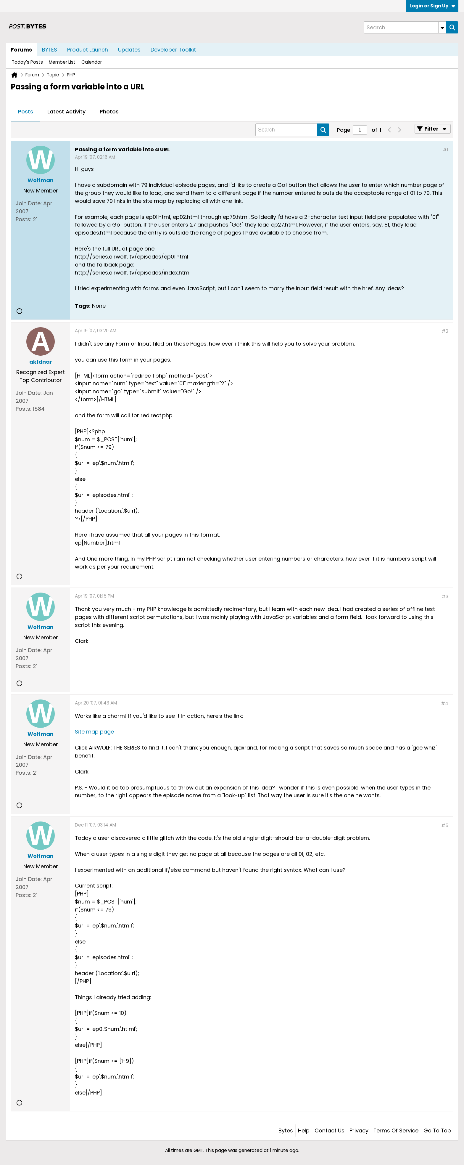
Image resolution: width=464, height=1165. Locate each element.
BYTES (49, 49)
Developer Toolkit (173, 49)
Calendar (91, 62)
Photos (109, 111)
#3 (445, 596)
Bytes (285, 1130)
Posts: (23, 219)
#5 (444, 825)
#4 (444, 703)
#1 (445, 150)
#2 (445, 331)
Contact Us (329, 1130)
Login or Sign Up (432, 6)
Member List (62, 62)
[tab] (25, 112)
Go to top (437, 1130)
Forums (21, 49)
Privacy (358, 1130)
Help (304, 1130)
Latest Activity (66, 111)
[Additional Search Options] (442, 27)
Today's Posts (27, 62)
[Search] (405, 27)
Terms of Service (395, 1130)
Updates (129, 49)
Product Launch (87, 49)
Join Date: (29, 203)
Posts (25, 111)
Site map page (94, 731)
